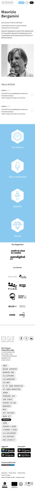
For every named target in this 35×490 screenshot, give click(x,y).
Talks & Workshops (17, 168)
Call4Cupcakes (8, 437)
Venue (5, 423)
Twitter (26, 338)
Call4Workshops (9, 379)
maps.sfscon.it (9, 440)
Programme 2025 (9, 396)
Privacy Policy (12, 473)
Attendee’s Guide (10, 430)
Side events (7, 399)
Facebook (21, 338)
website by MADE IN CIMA (8, 477)
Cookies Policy (21, 473)
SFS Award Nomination (11, 389)
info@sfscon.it (6, 358)
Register (21, 2)
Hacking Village (9, 403)
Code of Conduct (5, 475)
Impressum (4, 473)
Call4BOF (6, 383)
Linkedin (31, 338)
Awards (17, 228)
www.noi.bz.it (5, 360)
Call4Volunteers (9, 433)
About (5, 366)
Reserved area (8, 372)
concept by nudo (20, 477)
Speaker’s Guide (9, 426)
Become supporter (10, 369)
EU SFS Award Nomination (13, 386)
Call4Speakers (8, 376)
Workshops (7, 406)
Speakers (17, 198)
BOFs (4, 410)
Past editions (17, 139)
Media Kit (7, 416)
